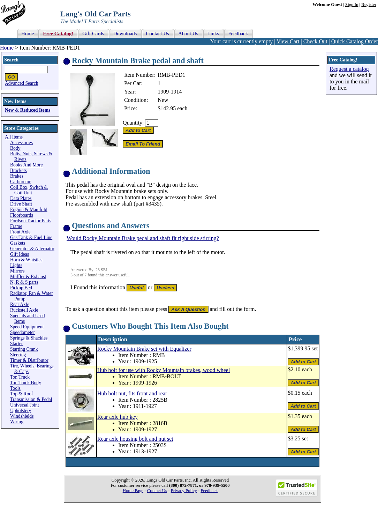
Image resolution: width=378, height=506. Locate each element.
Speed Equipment (27, 326)
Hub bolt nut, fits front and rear (132, 393)
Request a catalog (349, 69)
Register (368, 4)
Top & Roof (21, 393)
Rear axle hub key (117, 417)
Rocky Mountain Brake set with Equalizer (144, 349)
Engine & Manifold (28, 209)
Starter (16, 343)
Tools (15, 388)
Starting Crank (24, 349)
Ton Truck (20, 377)
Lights (16, 265)
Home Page (133, 490)
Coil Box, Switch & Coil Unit (29, 190)
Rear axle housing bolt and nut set (135, 439)
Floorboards (21, 215)
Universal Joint (24, 405)
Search (11, 59)
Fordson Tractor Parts (30, 220)
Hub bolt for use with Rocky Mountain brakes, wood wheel (163, 370)
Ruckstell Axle (24, 310)
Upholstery (20, 410)
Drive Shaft (21, 204)
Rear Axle (19, 304)
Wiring (16, 421)
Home (7, 48)
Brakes (16, 176)
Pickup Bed (21, 287)
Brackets (18, 170)
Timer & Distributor (29, 360)
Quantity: (133, 123)
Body (15, 148)
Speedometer (22, 332)
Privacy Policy (184, 490)
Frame (16, 226)
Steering (18, 354)
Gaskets (17, 243)
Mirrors (17, 271)
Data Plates (21, 198)
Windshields (21, 416)
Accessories (21, 142)
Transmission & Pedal (31, 399)
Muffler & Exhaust (28, 276)
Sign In (351, 4)
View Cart (288, 41)
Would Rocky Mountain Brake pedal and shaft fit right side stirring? (143, 238)
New (163, 100)
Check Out (315, 41)
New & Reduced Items (27, 110)
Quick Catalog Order (354, 41)
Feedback (209, 490)
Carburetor (20, 181)
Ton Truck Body (25, 382)
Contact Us (157, 490)
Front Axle (20, 232)
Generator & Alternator (32, 248)
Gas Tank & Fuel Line (31, 237)
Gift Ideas (19, 254)
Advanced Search (21, 83)
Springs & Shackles (28, 338)
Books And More (26, 165)
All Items (14, 137)
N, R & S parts (24, 282)
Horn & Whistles (26, 259)
